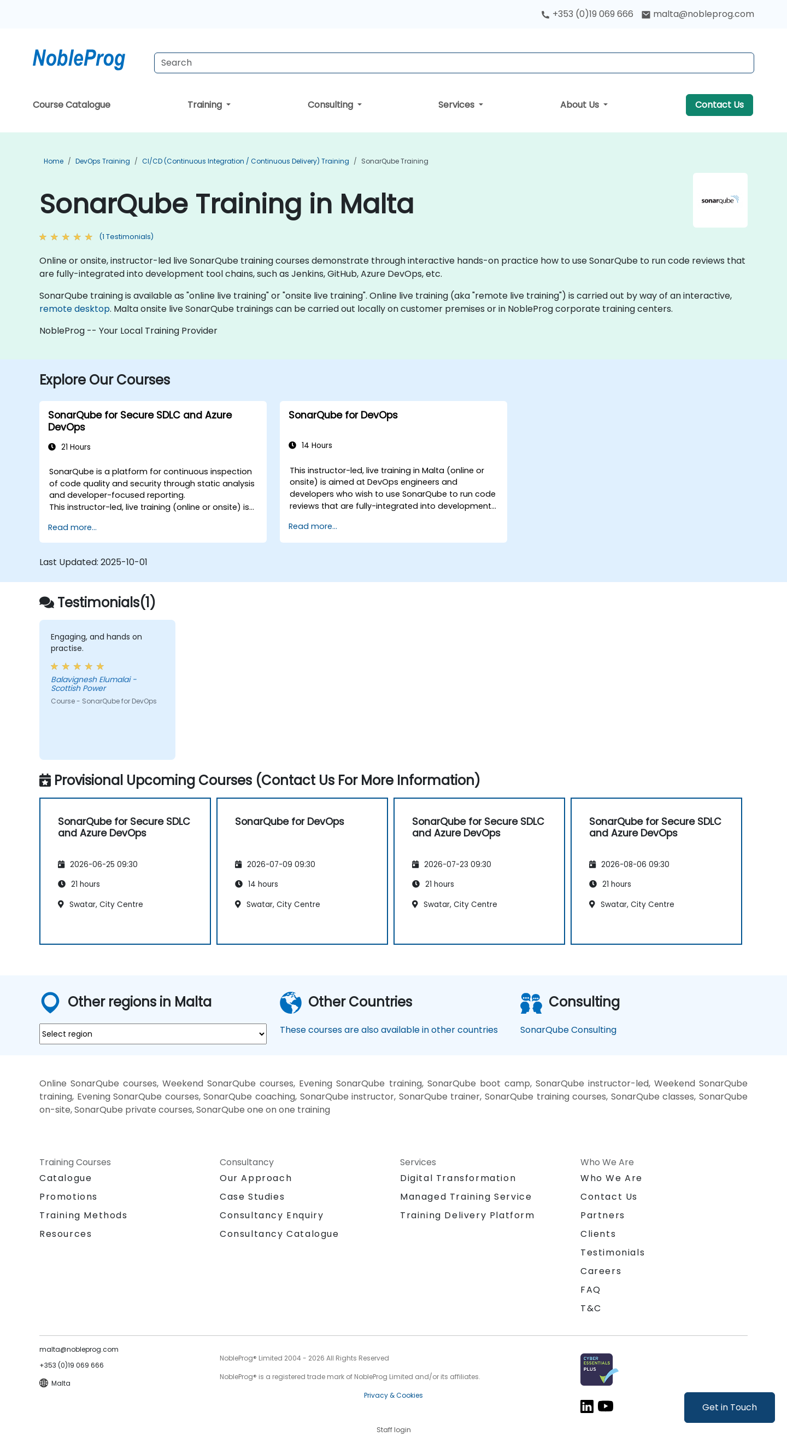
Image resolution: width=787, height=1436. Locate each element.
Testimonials (612, 1252)
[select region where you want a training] (153, 1034)
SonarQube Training (394, 161)
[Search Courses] (454, 63)
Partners (602, 1215)
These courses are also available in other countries (389, 1030)
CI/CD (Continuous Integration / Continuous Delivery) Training (245, 161)
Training (205, 104)
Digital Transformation (458, 1178)
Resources (65, 1234)
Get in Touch (729, 1407)
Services (457, 104)
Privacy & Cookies (393, 1395)
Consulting (331, 104)
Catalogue (65, 1178)
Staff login (394, 1429)
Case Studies (252, 1196)
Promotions (68, 1196)
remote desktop (74, 309)
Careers (600, 1271)
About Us (580, 104)
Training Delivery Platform (467, 1215)
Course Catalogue (71, 104)
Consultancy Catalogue (279, 1234)
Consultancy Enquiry (272, 1215)
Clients (598, 1234)
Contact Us (719, 104)
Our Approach (256, 1178)
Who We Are (611, 1178)
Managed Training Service (466, 1196)
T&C (591, 1308)
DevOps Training (102, 161)
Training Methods (83, 1215)
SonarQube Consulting (568, 1030)
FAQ (590, 1289)
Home (53, 161)
